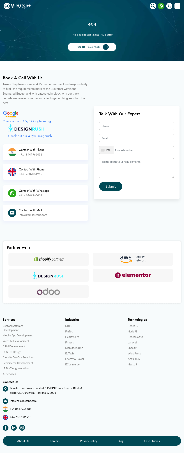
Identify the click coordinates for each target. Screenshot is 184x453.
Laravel (132, 342)
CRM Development (14, 346)
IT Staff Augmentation (16, 368)
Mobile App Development (18, 335)
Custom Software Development (13, 328)
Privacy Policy (88, 441)
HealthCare (72, 336)
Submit (111, 186)
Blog (120, 441)
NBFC (68, 325)
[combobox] (106, 150)
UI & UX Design (12, 352)
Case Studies (152, 441)
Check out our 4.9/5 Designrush (30, 136)
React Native (135, 336)
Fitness (69, 342)
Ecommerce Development (18, 363)
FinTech (69, 331)
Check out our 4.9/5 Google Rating (27, 121)
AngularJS (134, 358)
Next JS (132, 364)
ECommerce (72, 364)
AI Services (9, 374)
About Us (23, 441)
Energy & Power (74, 358)
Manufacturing (74, 347)
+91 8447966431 (20, 408)
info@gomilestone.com (23, 400)
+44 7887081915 (20, 417)
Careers (54, 441)
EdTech (69, 353)
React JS (133, 325)
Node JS (132, 331)
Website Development (16, 341)
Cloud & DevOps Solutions (18, 357)
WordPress (134, 353)
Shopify (132, 347)
